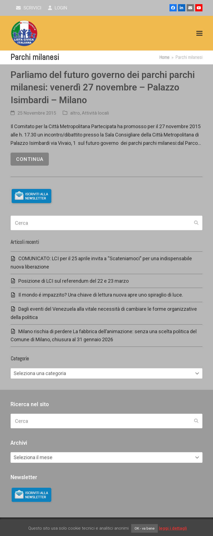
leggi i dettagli (173, 528)
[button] (199, 33)
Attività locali (95, 113)
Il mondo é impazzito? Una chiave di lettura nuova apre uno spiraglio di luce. (100, 295)
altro (75, 113)
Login (57, 8)
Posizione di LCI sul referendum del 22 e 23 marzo (73, 281)
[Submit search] (196, 223)
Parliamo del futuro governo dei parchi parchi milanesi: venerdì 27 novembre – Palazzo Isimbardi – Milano (103, 87)
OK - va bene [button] (144, 528)
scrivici (28, 8)
